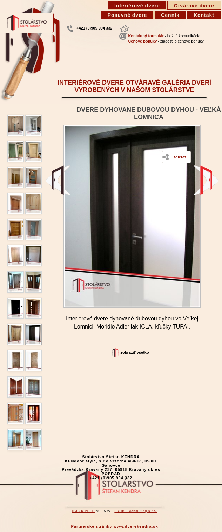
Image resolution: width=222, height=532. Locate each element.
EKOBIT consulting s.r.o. (135, 511)
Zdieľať (179, 157)
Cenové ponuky (142, 41)
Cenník (170, 15)
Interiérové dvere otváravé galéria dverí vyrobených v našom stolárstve (134, 86)
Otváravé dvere (194, 5)
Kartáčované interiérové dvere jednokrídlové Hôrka (206, 180)
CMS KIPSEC (83, 511)
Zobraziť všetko (135, 352)
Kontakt (204, 15)
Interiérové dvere (137, 5)
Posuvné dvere (127, 15)
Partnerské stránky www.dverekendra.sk (114, 526)
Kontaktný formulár (145, 36)
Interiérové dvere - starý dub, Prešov (58, 180)
